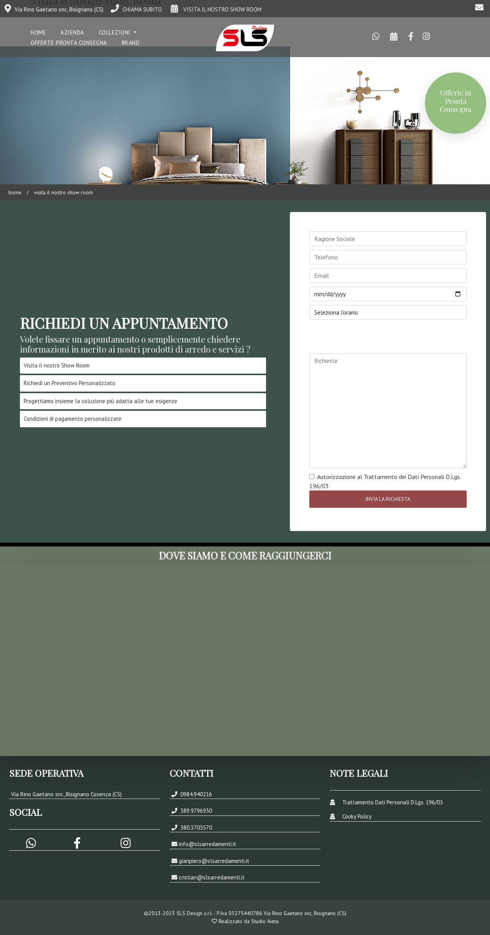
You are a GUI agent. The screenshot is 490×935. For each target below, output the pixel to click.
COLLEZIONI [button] (115, 32)
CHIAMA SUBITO (136, 9)
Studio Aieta (265, 921)
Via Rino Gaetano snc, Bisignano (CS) (54, 9)
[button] (77, 845)
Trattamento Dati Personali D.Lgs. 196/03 (392, 802)
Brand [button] (131, 42)
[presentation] (367, 338)
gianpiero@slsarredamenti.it (214, 860)
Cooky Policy (357, 816)
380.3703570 (195, 827)
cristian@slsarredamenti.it (212, 877)
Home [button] (38, 32)
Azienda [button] (72, 32)
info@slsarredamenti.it (207, 844)
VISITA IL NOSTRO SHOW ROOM (215, 9)
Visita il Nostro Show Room (63, 192)
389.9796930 (195, 810)
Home (14, 192)
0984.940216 (195, 794)
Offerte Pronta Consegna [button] (69, 42)
